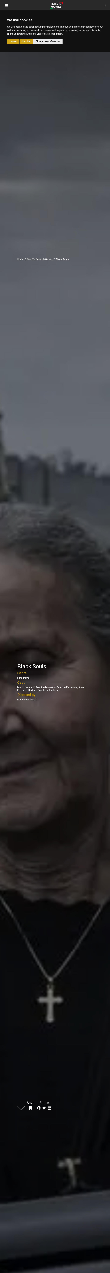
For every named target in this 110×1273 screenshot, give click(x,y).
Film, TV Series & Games (39, 259)
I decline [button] (26, 41)
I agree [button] (13, 41)
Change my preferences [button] (48, 41)
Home (20, 259)
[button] (105, 5)
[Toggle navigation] (6, 5)
